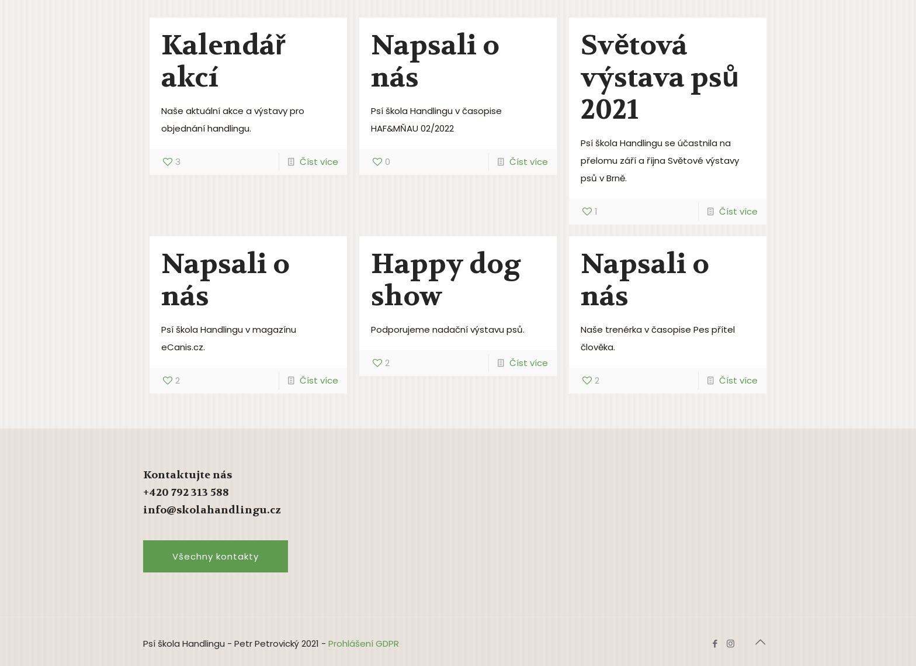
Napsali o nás (435, 61)
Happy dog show (446, 280)
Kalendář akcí (223, 61)
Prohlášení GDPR (363, 643)
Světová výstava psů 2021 (660, 77)
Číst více (319, 162)
